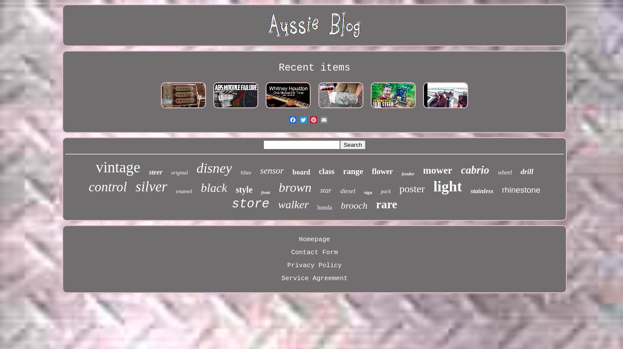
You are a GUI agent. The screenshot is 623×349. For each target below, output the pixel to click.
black (214, 187)
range (353, 171)
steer (155, 172)
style (244, 189)
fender (407, 173)
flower (382, 171)
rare (386, 204)
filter (246, 172)
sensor (272, 170)
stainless (482, 190)
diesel (347, 190)
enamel (184, 191)
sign (368, 192)
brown (295, 187)
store (251, 204)
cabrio (475, 170)
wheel (505, 172)
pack (386, 191)
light (448, 186)
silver (151, 186)
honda (325, 207)
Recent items (314, 68)
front (265, 192)
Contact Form (314, 252)
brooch (354, 205)
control (108, 186)
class (326, 171)
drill (526, 172)
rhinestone (521, 189)
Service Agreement (314, 278)
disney (214, 168)
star (325, 190)
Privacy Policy (314, 265)
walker (293, 204)
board (301, 172)
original (179, 173)
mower (438, 170)
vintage (118, 167)
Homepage (314, 239)
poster (412, 188)
